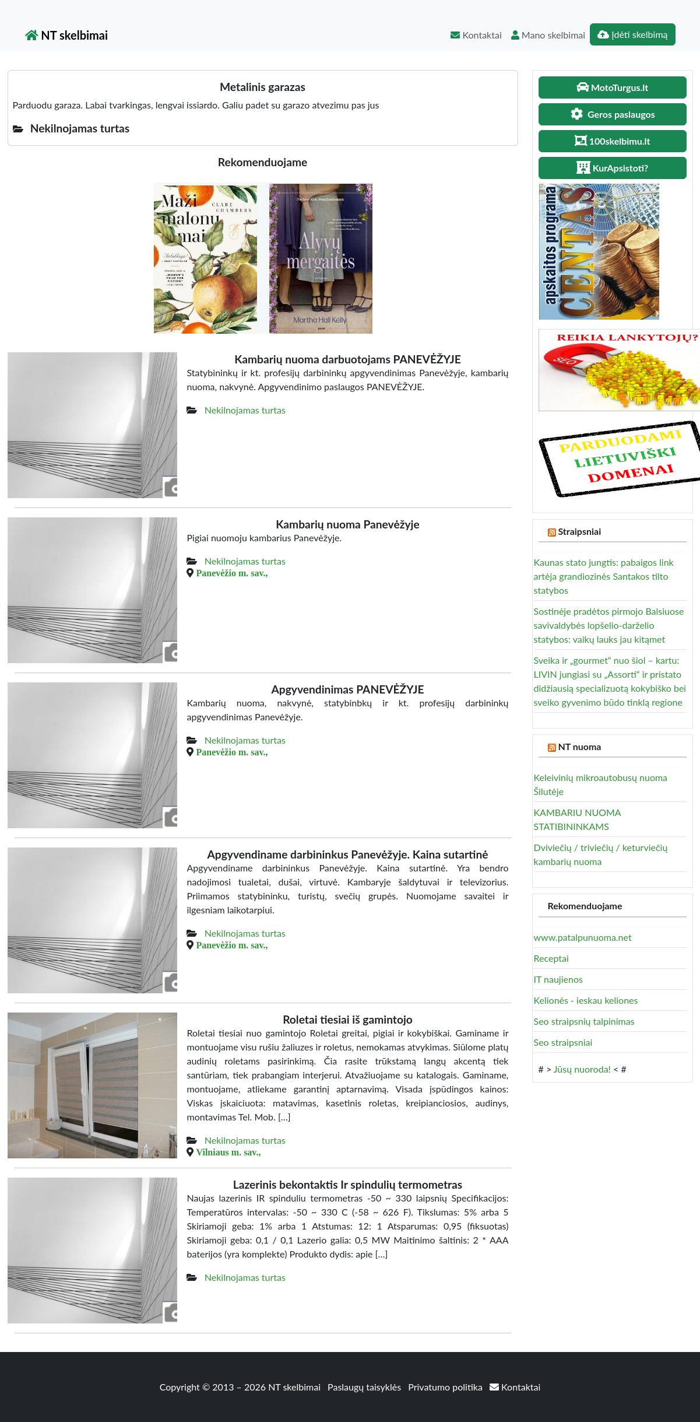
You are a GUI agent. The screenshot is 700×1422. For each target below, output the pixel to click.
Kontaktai (476, 34)
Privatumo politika (446, 1386)
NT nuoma (579, 746)
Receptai (551, 958)
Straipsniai (579, 531)
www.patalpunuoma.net (583, 937)
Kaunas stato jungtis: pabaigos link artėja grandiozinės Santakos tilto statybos (604, 576)
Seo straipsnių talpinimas (584, 1021)
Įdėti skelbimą (632, 34)
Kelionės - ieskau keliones (586, 1000)
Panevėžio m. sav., (232, 572)
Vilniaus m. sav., (228, 1152)
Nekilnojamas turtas (245, 409)
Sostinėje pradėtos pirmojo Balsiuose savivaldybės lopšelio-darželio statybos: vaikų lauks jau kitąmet (609, 625)
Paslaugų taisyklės (365, 1386)
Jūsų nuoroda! (582, 1068)
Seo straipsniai (563, 1042)
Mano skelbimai (548, 34)
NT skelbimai (66, 35)
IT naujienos (558, 979)
